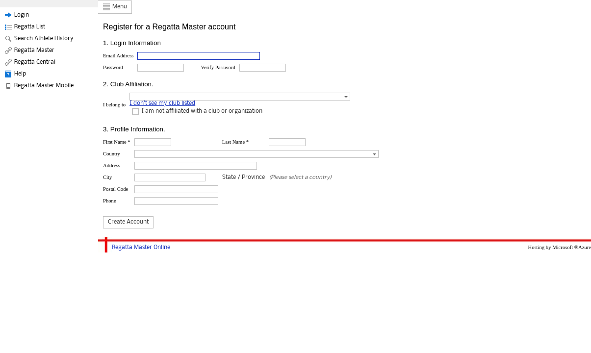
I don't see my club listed (162, 103)
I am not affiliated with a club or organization (201, 111)
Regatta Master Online (141, 247)
